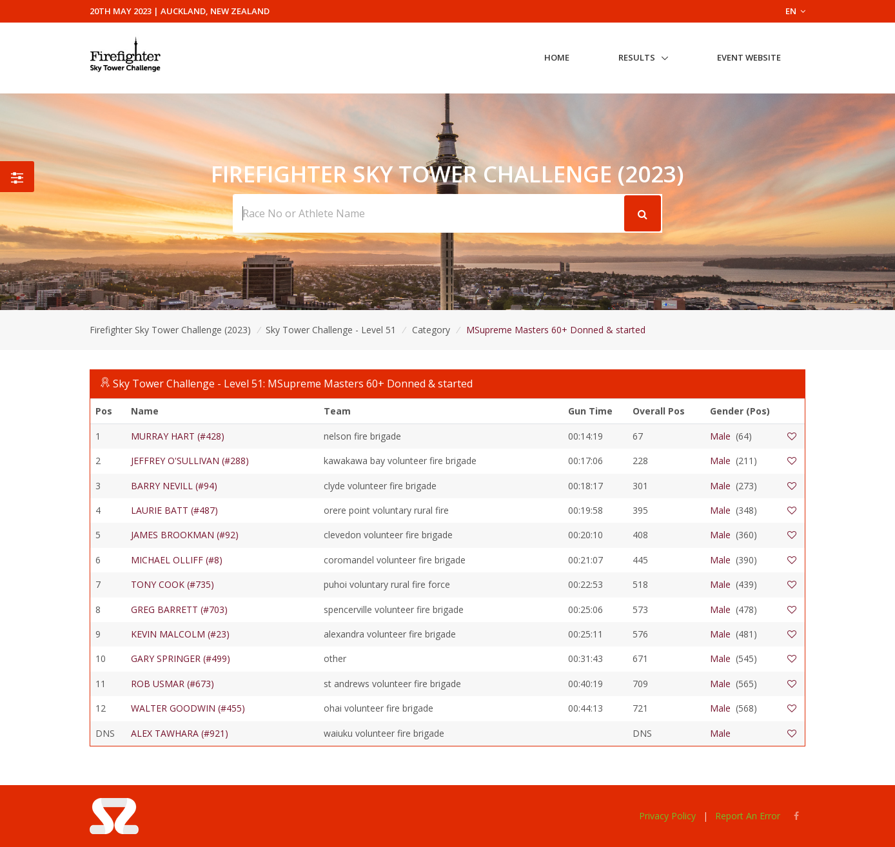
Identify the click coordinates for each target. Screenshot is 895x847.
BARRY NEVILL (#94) (174, 486)
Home (556, 57)
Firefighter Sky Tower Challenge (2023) (170, 330)
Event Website (749, 57)
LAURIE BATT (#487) (174, 510)
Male (720, 436)
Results (636, 57)
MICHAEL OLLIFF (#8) (176, 560)
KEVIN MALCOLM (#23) (180, 634)
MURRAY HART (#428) (177, 436)
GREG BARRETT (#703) (179, 609)
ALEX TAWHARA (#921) (179, 733)
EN (795, 11)
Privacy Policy (667, 816)
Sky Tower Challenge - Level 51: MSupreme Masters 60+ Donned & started (293, 383)
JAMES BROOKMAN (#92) (185, 535)
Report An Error (747, 816)
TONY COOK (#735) (172, 584)
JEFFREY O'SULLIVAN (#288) (190, 460)
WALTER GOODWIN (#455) (188, 708)
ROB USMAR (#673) (172, 683)
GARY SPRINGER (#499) (180, 658)
